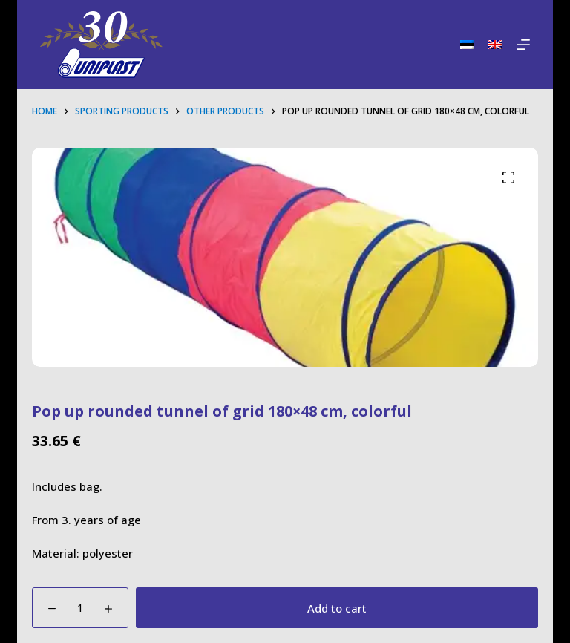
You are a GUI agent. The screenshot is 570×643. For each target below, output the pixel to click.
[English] (495, 44)
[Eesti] (467, 44)
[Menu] (523, 44)
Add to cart (337, 608)
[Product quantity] (80, 607)
